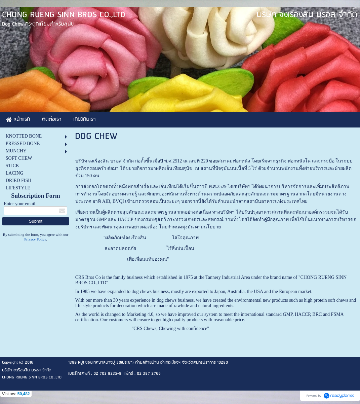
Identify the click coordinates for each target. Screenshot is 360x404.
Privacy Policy (35, 239)
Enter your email (19, 203)
